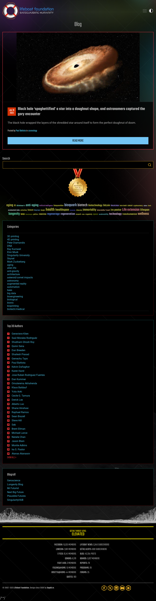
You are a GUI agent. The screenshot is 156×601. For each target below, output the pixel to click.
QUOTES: (70, 577)
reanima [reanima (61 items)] (42, 214)
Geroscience (13, 480)
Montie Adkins (19, 445)
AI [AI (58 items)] (15, 205)
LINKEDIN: (60, 549)
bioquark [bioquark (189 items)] (70, 205)
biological (12, 299)
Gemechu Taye (20, 358)
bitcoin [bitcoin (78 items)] (106, 205)
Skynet (10, 258)
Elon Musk (12, 252)
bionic (10, 302)
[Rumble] (128, 588)
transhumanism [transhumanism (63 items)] (129, 214)
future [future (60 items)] (30, 210)
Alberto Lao (18, 404)
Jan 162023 (11, 111)
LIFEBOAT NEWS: (86, 545)
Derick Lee (17, 399)
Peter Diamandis (16, 242)
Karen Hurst (18, 370)
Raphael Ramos (20, 412)
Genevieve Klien (20, 333)
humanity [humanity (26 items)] (72, 210)
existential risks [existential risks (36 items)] (14, 210)
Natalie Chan (18, 437)
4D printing (13, 239)
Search (149, 164)
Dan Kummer (19, 379)
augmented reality (16, 283)
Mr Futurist (13, 488)
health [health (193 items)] (50, 210)
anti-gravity (13, 271)
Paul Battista (21, 131)
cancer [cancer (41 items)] (130, 205)
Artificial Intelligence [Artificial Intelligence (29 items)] (46, 206)
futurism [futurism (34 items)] (37, 210)
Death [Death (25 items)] (149, 206)
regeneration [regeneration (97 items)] (68, 214)
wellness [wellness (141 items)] (143, 214)
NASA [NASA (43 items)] (23, 214)
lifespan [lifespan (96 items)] (144, 210)
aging (10, 264)
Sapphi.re (50, 588)
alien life (11, 267)
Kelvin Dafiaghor (21, 366)
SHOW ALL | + (11, 458)
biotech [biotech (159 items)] (83, 205)
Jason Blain (18, 441)
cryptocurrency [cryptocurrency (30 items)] (138, 206)
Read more (78, 140)
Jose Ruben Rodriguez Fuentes (28, 375)
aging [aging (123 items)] (9, 205)
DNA (9, 245)
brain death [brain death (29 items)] (123, 206)
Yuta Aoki (17, 391)
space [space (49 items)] (95, 214)
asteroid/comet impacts (20, 277)
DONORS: (68, 559)
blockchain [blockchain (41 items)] (115, 205)
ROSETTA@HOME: (58, 572)
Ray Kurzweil (14, 249)
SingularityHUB (15, 499)
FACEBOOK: (58, 545)
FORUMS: (83, 572)
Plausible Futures (16, 496)
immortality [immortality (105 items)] (89, 210)
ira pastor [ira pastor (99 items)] (116, 210)
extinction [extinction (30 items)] (23, 210)
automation (13, 286)
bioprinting (13, 305)
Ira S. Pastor (18, 449)
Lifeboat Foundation (21, 588)
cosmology (32, 131)
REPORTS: (84, 563)
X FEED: (60, 554)
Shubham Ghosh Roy (23, 342)
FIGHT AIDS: (62, 563)
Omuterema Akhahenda (24, 383)
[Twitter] (110, 588)
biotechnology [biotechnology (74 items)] (95, 205)
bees (9, 290)
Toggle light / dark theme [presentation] (151, 11)
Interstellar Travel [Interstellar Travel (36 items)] (103, 210)
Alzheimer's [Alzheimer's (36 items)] (21, 206)
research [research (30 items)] (78, 214)
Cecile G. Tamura (21, 395)
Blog (78, 24)
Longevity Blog (15, 484)
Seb (14, 424)
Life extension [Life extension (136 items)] (130, 210)
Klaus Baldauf (19, 387)
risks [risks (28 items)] (83, 214)
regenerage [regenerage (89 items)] (53, 214)
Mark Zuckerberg (16, 261)
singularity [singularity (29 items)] (88, 214)
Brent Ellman (18, 428)
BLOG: (82, 554)
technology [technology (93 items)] (115, 214)
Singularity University (18, 255)
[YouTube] (122, 588)
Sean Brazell (18, 416)
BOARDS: (83, 559)
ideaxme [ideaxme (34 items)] (79, 210)
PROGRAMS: (84, 568)
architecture (13, 274)
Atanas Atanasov (21, 453)
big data (11, 293)
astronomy (13, 280)
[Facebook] (104, 588)
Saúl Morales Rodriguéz (24, 338)
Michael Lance (19, 432)
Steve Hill (17, 420)
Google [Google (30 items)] (43, 210)
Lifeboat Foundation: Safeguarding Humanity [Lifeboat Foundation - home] (70, 10)
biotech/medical (16, 309)
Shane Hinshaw (20, 408)
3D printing (13, 236)
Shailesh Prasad (20, 354)
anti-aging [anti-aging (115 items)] (32, 205)
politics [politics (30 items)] (35, 214)
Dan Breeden (18, 350)
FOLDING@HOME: (59, 568)
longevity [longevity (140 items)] (14, 214)
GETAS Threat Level (78, 533)
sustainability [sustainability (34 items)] (103, 214)
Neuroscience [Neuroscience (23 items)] (28, 214)
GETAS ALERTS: (86, 549)
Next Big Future (15, 492)
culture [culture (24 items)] (145, 206)
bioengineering (15, 296)
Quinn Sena (18, 346)
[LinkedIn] (116, 588)
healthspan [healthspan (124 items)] (62, 210)
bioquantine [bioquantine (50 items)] (59, 205)
